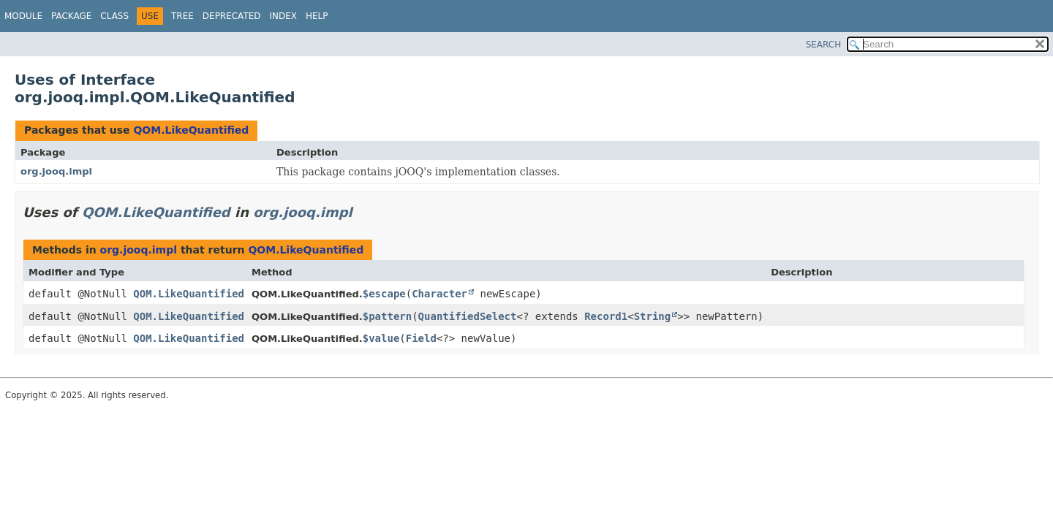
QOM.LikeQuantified (191, 130)
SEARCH (824, 44)
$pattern (387, 316)
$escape (384, 294)
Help (317, 16)
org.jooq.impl (56, 171)
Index (284, 16)
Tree (182, 16)
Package (71, 16)
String (652, 316)
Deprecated (232, 16)
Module (23, 16)
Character (439, 294)
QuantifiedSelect (467, 316)
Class (114, 16)
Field (421, 338)
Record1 (605, 316)
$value (381, 338)
